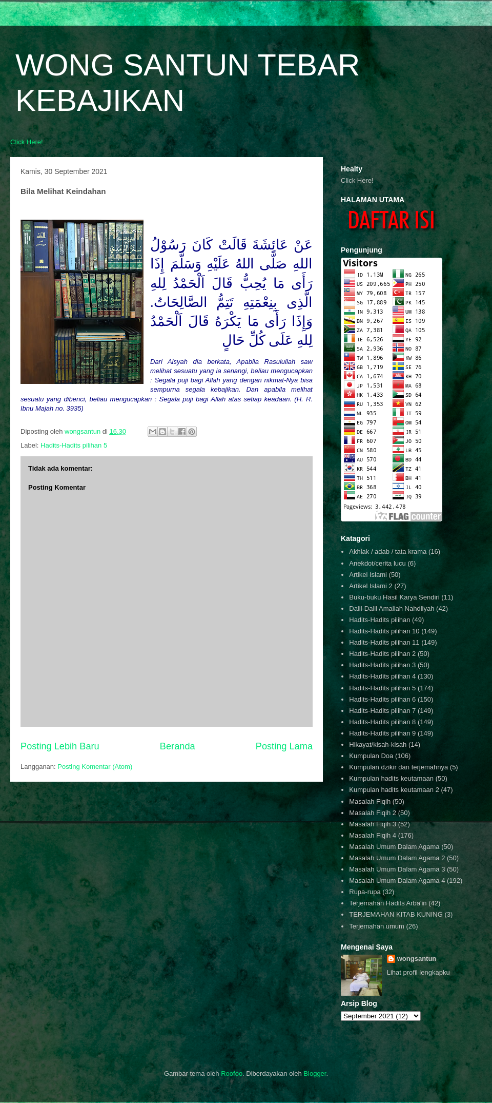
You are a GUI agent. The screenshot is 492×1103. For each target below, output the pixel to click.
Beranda (177, 746)
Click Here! (26, 142)
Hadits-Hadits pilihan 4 (382, 676)
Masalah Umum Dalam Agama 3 (397, 869)
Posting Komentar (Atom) (94, 766)
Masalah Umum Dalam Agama (394, 846)
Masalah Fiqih (370, 801)
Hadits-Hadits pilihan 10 (384, 631)
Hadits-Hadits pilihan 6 (382, 699)
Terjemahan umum (376, 926)
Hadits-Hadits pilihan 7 (382, 710)
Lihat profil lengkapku (418, 972)
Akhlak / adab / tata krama (387, 551)
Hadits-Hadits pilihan (379, 620)
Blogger (314, 1073)
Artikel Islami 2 (371, 586)
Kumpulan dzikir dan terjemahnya (398, 767)
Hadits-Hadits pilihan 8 (382, 722)
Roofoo (231, 1073)
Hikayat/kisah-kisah (377, 744)
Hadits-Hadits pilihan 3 (382, 665)
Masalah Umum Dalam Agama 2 (397, 858)
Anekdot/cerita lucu (377, 563)
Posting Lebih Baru (59, 746)
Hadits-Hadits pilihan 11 (384, 642)
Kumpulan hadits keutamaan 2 (394, 790)
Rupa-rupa (364, 892)
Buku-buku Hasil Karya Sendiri (394, 597)
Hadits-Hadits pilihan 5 (73, 445)
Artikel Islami (368, 574)
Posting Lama (284, 746)
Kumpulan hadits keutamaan (391, 778)
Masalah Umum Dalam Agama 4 (397, 880)
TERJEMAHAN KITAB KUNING (396, 914)
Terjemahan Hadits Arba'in (387, 903)
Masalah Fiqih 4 (372, 835)
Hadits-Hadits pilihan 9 (382, 733)
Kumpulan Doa (371, 756)
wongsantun (417, 958)
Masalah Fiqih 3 (372, 824)
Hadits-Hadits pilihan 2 (382, 653)
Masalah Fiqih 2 (372, 813)
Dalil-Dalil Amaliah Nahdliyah (391, 608)
